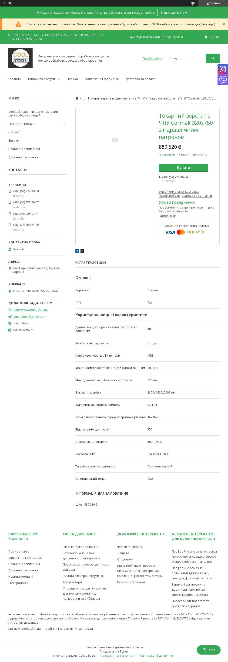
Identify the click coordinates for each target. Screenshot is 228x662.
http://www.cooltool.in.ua (30, 309)
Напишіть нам (174, 12)
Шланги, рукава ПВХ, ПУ (80, 547)
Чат (208, 650)
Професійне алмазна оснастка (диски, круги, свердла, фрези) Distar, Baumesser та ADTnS (194, 556)
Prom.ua (137, 647)
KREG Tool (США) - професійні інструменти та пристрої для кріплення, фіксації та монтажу (139, 570)
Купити (183, 168)
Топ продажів (18, 583)
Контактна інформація (102, 79)
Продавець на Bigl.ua (114, 651)
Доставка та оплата (140, 79)
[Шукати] (213, 58)
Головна (14, 79)
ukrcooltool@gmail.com (29, 316)
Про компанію (18, 551)
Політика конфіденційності (156, 656)
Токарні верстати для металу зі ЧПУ (116, 98)
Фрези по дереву (130, 547)
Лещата (123, 553)
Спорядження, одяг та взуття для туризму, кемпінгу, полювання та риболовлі (84, 593)
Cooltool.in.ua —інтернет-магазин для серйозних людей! (33, 113)
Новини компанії (20, 576)
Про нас (72, 79)
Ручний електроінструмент (83, 576)
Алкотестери (72, 582)
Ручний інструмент (131, 582)
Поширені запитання (24, 149)
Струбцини (125, 559)
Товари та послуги (41, 79)
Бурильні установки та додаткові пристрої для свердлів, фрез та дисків (190, 589)
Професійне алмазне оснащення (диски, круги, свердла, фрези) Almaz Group (193, 573)
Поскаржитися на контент (117, 656)
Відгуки (13, 140)
